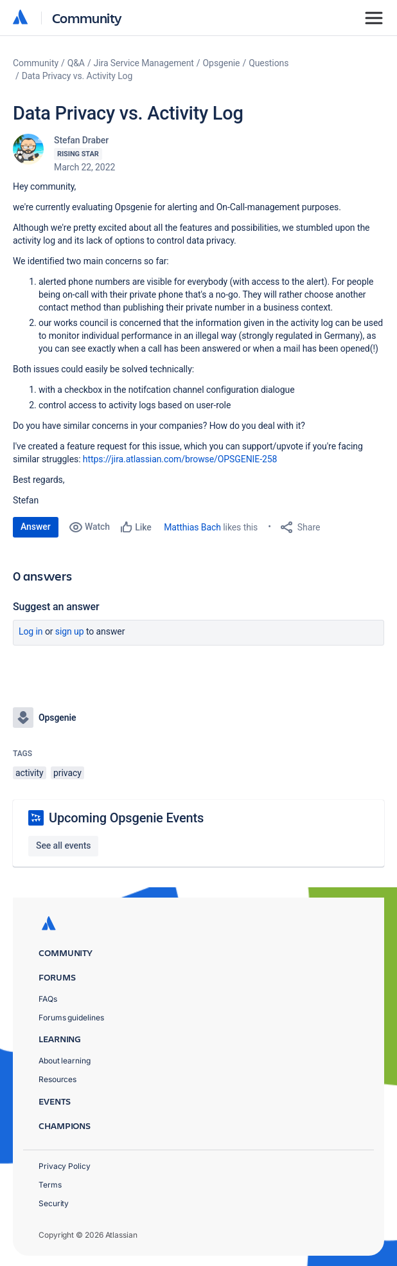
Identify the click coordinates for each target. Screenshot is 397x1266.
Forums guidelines (71, 1017)
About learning (65, 1060)
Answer (36, 526)
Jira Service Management (144, 63)
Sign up (69, 631)
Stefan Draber (81, 140)
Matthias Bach (192, 527)
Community (87, 17)
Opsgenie (221, 63)
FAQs (48, 999)
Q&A (76, 63)
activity (29, 773)
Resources (57, 1079)
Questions (268, 63)
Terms (50, 1184)
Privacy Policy (65, 1166)
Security (54, 1203)
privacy (67, 773)
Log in (31, 631)
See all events (63, 845)
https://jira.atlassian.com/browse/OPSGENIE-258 (180, 459)
